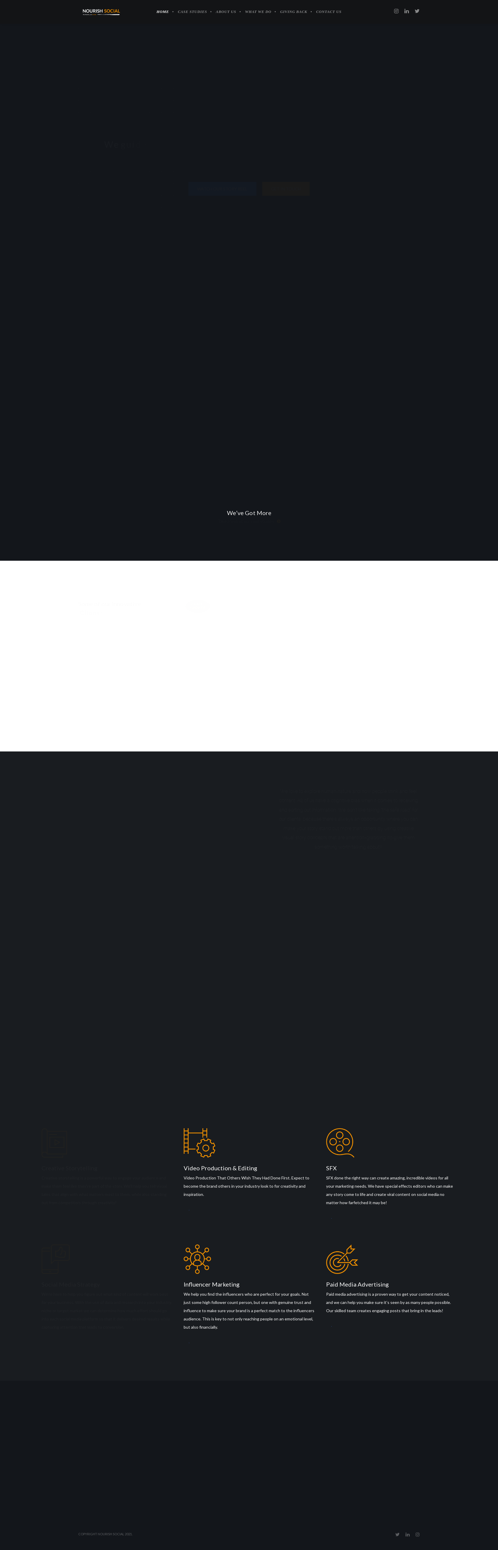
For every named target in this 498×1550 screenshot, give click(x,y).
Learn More (44, 1342)
